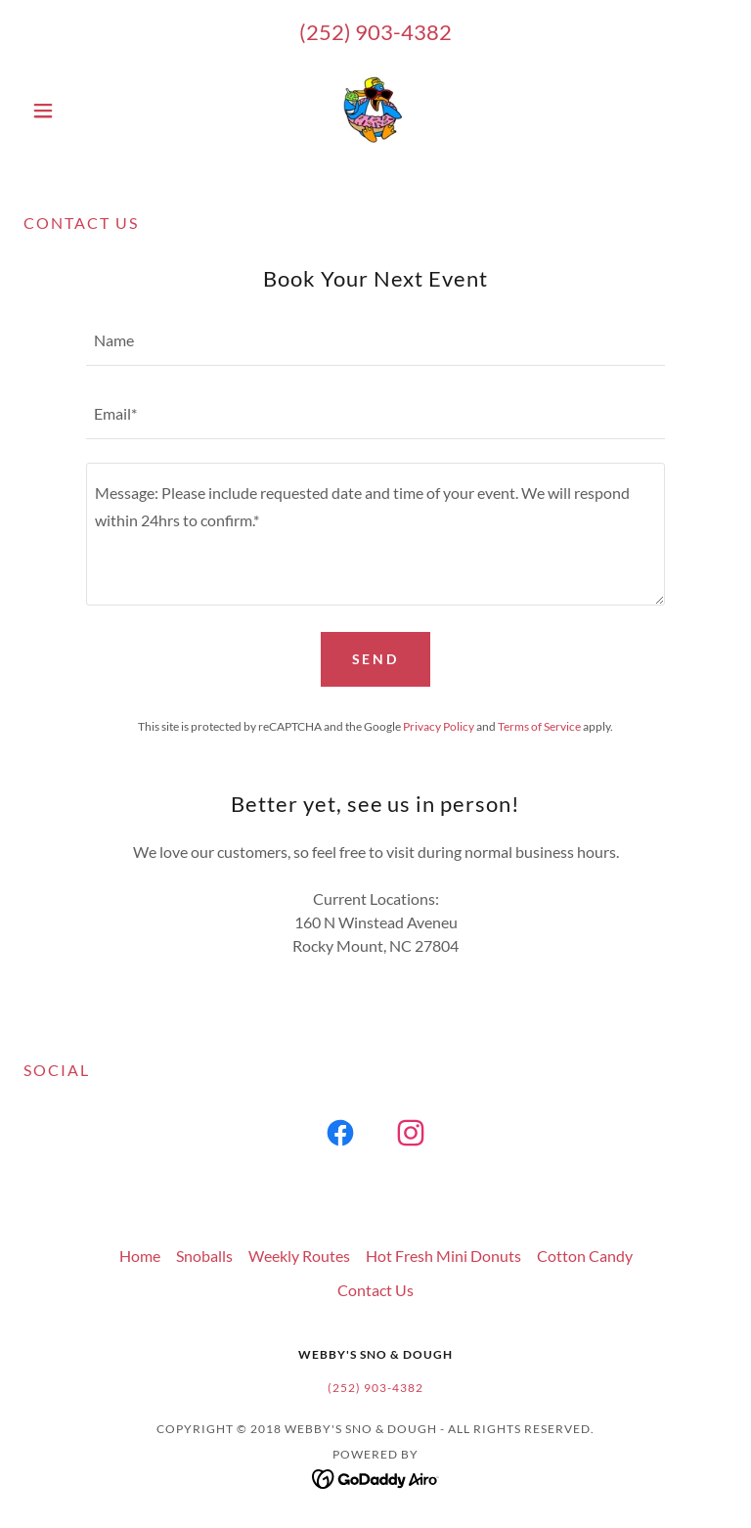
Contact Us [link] (375, 1290)
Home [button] (139, 1255)
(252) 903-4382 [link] (375, 32)
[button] (76, 110)
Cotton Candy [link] (585, 1255)
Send (376, 659)
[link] (375, 110)
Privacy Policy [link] (438, 726)
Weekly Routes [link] (299, 1255)
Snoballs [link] (204, 1255)
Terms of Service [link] (539, 726)
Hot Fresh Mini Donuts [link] (443, 1255)
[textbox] (375, 341)
